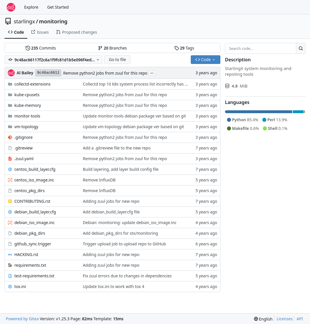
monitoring (53, 21)
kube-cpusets (27, 94)
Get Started (58, 7)
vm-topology (26, 126)
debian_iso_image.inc (34, 222)
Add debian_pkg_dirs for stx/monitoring (120, 233)
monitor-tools (27, 116)
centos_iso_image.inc (34, 180)
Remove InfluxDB (99, 180)
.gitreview (23, 148)
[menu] (263, 319)
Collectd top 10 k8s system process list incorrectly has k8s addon (143, 84)
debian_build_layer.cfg (35, 212)
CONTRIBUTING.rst (32, 201)
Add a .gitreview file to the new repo (117, 148)
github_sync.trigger (32, 244)
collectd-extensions (32, 84)
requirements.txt (30, 265)
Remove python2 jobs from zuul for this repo (105, 73)
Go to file (117, 59)
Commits (41, 48)
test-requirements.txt (34, 275)
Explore (31, 7)
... (152, 73)
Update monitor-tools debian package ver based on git (134, 116)
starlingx (24, 21)
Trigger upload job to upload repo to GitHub (124, 244)
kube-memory (27, 105)
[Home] (11, 7)
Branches (112, 48)
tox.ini (20, 286)
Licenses (285, 318)
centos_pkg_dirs (29, 190)
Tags (184, 48)
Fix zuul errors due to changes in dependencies (127, 275)
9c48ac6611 (48, 73)
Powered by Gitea (22, 318)
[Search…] (300, 48)
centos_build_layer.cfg (34, 169)
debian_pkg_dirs (29, 233)
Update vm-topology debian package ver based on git (133, 126)
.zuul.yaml (24, 158)
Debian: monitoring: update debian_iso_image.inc (129, 222)
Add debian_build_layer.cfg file (111, 212)
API (299, 318)
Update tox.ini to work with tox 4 (113, 286)
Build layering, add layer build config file (121, 169)
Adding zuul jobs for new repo (111, 201)
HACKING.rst (26, 254)
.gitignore (23, 137)
